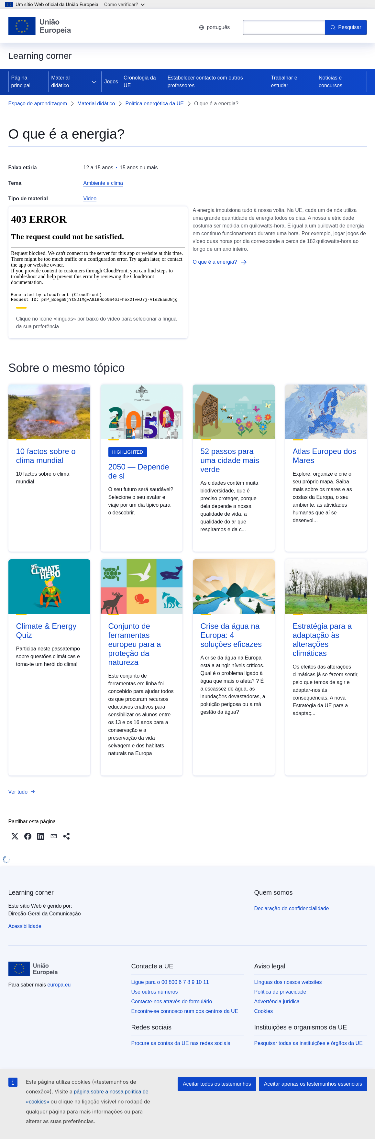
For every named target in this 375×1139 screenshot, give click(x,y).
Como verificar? (124, 4)
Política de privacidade (280, 992)
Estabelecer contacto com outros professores (205, 81)
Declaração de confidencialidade (291, 908)
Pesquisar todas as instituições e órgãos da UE (308, 1043)
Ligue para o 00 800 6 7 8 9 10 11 (170, 982)
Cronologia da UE (140, 81)
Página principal (21, 81)
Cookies (263, 1011)
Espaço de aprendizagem (37, 103)
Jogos (111, 81)
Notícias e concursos (330, 81)
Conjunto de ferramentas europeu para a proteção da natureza (134, 644)
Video (90, 198)
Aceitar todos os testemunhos (217, 1084)
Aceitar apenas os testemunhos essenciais (313, 1084)
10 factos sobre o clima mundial (46, 456)
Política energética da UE (154, 103)
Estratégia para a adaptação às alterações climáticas (322, 640)
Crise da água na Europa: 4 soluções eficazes (231, 635)
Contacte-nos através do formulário (171, 1001)
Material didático (60, 81)
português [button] (214, 27)
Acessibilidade (24, 926)
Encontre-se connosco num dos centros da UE (184, 1011)
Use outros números (154, 992)
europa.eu (59, 984)
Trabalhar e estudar (284, 81)
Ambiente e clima (103, 183)
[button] (15, 836)
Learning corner (31, 892)
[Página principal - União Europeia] (40, 26)
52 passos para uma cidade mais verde (230, 460)
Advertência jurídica (277, 1001)
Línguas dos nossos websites (288, 982)
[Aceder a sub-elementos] (94, 82)
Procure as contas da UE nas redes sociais (180, 1043)
